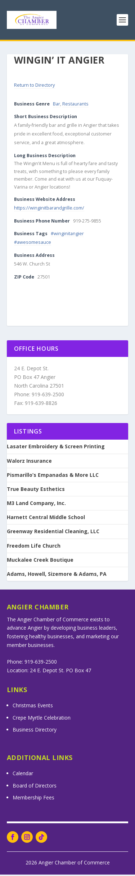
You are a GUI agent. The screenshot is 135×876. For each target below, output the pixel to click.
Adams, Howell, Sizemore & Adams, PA (57, 575)
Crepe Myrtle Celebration (42, 719)
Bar (56, 105)
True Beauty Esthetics (36, 490)
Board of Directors (35, 787)
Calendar (23, 774)
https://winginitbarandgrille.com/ (49, 209)
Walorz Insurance (29, 462)
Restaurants (75, 105)
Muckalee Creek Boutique (40, 561)
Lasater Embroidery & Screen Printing (56, 448)
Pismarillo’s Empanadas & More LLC (53, 476)
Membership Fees (33, 798)
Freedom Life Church (33, 547)
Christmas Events (33, 706)
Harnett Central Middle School (46, 518)
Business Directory (35, 731)
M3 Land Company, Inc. (36, 504)
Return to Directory (34, 86)
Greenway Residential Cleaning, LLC (53, 533)
